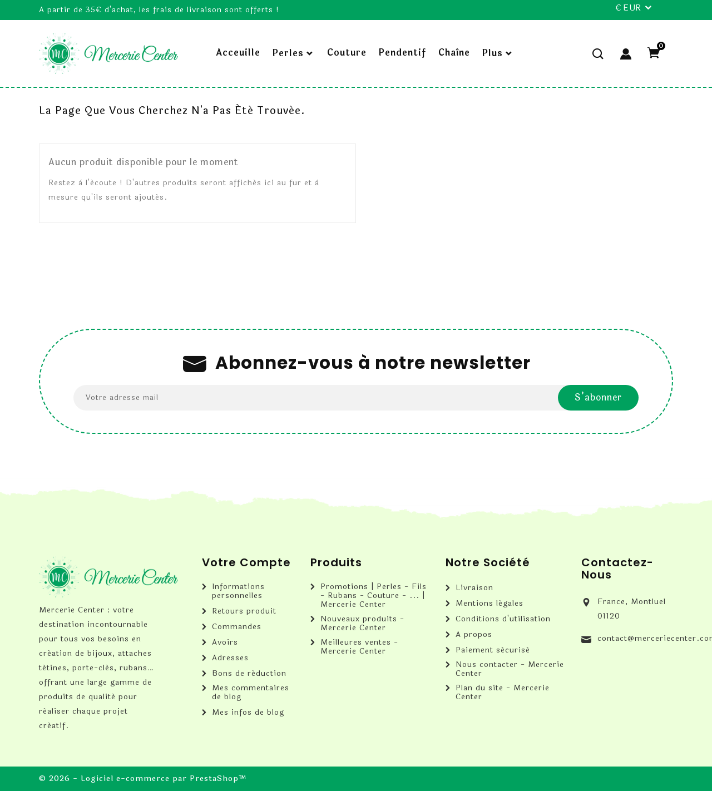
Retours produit (244, 611)
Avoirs (225, 642)
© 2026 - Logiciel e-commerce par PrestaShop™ (143, 778)
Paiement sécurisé (493, 650)
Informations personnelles (238, 591)
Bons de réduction (249, 673)
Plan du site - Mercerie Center (503, 692)
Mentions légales (489, 603)
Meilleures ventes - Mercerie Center (359, 647)
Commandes (236, 626)
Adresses (230, 658)
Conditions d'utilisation (503, 619)
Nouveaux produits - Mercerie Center (362, 623)
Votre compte (246, 562)
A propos (474, 634)
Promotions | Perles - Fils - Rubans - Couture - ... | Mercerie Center (373, 595)
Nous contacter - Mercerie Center (510, 669)
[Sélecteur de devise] (633, 8)
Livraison (474, 588)
